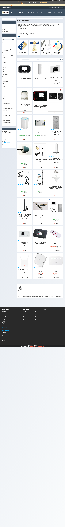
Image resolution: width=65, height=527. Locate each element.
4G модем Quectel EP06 (40, 132)
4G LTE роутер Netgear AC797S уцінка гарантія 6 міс (40, 243)
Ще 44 (4, 71)
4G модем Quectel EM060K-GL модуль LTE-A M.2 (24, 105)
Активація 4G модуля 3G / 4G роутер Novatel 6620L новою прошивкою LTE (40, 106)
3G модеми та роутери (22, 52)
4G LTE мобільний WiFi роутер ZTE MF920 (56, 78)
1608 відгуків (55, 0)
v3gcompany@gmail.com (6, 142)
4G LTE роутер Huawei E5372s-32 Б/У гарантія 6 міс (24, 243)
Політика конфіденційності (40, 346)
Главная (15, 12)
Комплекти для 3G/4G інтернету (46, 53)
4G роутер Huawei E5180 (24, 132)
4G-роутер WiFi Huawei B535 (56, 269)
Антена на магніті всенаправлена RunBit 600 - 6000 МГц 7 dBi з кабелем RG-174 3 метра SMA (24, 215)
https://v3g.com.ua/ (5, 327)
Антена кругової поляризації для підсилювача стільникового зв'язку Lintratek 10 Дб (56, 159)
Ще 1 (4, 59)
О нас (28, 12)
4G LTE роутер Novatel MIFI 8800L (25, 78)
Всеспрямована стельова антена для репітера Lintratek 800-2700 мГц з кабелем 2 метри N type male (55, 187)
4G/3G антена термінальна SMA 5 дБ (40, 159)
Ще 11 (4, 112)
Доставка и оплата (40, 12)
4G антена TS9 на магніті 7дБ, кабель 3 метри (24, 188)
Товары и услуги (21, 12)
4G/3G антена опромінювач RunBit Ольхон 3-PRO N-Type (24, 160)
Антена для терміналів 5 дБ (40, 215)
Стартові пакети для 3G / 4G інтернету (57, 53)
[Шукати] (14, 19)
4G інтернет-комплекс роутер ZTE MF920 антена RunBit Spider (56, 216)
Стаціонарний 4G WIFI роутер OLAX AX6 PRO (24, 270)
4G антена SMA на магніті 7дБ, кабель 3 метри (40, 188)
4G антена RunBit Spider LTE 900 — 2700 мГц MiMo (56, 132)
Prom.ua (37, 345)
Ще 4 (4, 83)
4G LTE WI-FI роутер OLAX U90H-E (56, 243)
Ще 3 (4, 100)
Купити (25, 85)
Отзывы (3, 29)
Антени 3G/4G (34, 52)
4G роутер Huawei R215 (56, 105)
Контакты (32, 12)
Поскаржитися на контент (32, 346)
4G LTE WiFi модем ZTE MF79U (40, 78)
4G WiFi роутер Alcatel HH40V (40, 269)
